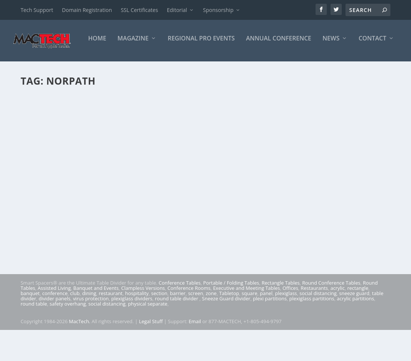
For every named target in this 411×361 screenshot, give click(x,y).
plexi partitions (270, 329)
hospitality (137, 324)
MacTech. (79, 352)
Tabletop (229, 324)
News (259, 69)
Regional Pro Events (129, 69)
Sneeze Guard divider (226, 329)
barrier (178, 324)
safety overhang (67, 334)
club (74, 324)
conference (55, 324)
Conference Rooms (188, 319)
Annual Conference (207, 69)
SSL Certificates (139, 9)
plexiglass (286, 324)
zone (211, 324)
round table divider (177, 329)
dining (89, 324)
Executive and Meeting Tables (246, 319)
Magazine (61, 69)
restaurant (111, 324)
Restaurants (314, 319)
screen (195, 324)
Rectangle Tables (281, 313)
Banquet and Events (96, 319)
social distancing (318, 324)
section (159, 324)
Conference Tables (180, 313)
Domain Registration (87, 9)
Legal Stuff (151, 352)
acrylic (338, 319)
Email (195, 352)
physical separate (147, 334)
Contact (301, 69)
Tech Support (37, 9)
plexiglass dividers (131, 329)
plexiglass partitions (311, 329)
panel (266, 324)
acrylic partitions (355, 329)
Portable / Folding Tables (231, 313)
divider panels (54, 329)
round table (34, 334)
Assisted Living (54, 319)
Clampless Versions (143, 319)
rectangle (357, 319)
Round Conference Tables (331, 313)
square (250, 324)
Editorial (177, 9)
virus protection (91, 329)
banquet (30, 324)
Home (26, 69)
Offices (290, 319)
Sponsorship (218, 9)
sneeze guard (354, 324)
